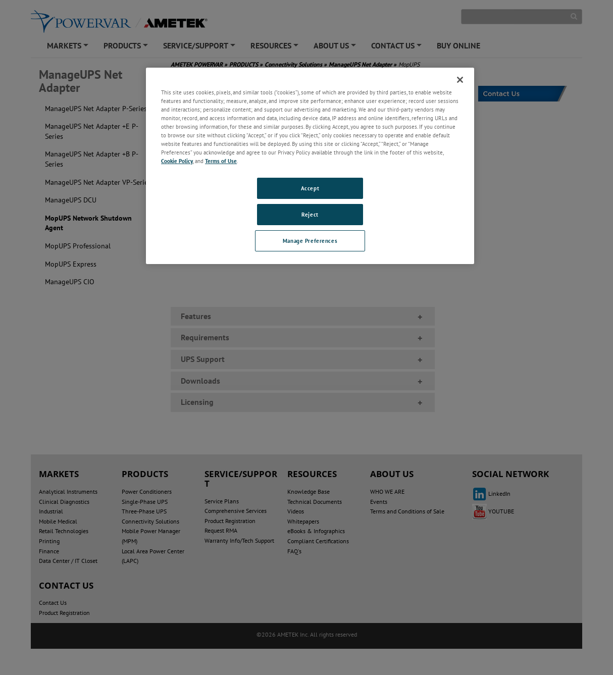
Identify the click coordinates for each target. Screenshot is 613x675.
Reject (309, 214)
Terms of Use (221, 161)
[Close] (460, 80)
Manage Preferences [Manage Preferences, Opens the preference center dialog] (310, 240)
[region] (310, 166)
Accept (310, 188)
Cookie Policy (177, 161)
